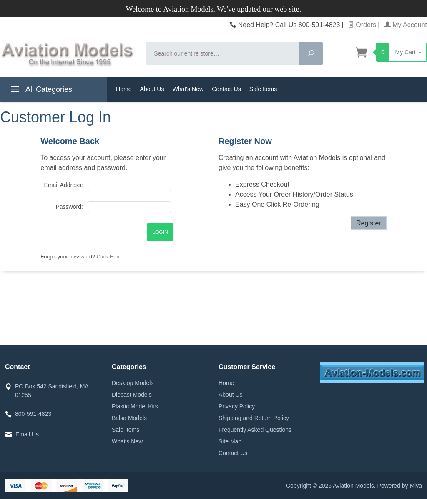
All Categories (40, 90)
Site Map (230, 441)
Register (368, 223)
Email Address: (63, 185)
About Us (152, 89)
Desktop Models (132, 383)
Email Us (27, 434)
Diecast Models (132, 394)
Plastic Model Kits (135, 406)
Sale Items (263, 89)
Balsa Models (129, 418)
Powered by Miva (399, 485)
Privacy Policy (237, 406)
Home (124, 89)
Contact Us (226, 89)
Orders (362, 24)
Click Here (109, 256)
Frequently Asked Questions (255, 429)
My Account (405, 24)
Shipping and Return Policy (254, 418)
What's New (187, 89)
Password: (69, 206)
